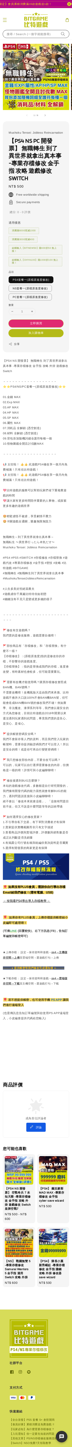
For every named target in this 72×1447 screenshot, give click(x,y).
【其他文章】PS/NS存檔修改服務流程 (33, 1438)
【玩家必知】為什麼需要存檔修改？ (32, 1429)
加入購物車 (36, 332)
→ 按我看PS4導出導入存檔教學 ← (26, 901)
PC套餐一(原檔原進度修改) (30, 297)
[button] (5, 20)
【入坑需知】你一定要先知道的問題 (32, 1433)
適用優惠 (15, 222)
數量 (11, 305)
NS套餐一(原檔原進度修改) (30, 288)
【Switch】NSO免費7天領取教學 (30, 1443)
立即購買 (36, 323)
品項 (11, 272)
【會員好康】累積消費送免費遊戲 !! (32, 1424)
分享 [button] (14, 344)
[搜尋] (63, 34)
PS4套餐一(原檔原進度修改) (31, 279)
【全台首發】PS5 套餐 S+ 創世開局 (32, 1419)
